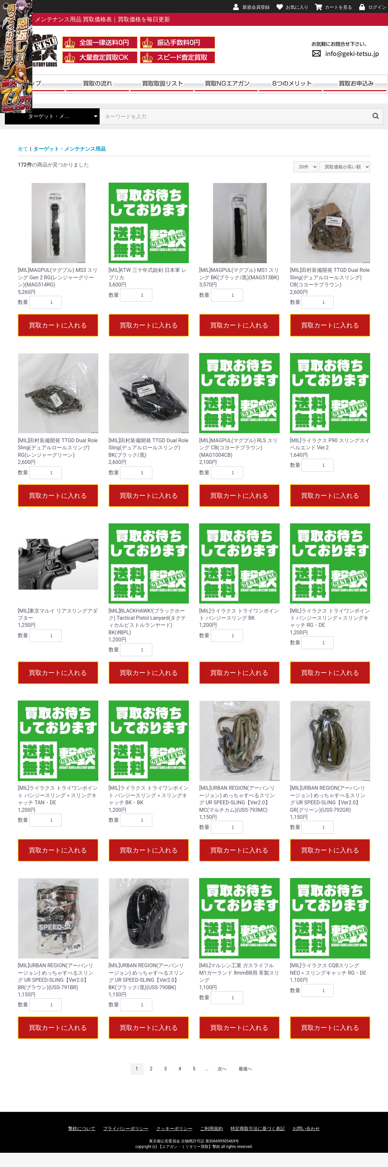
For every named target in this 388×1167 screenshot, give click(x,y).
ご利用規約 (211, 1128)
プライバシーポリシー (125, 1128)
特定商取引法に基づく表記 (258, 1128)
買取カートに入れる (58, 325)
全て (23, 149)
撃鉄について (81, 1128)
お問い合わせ (306, 1128)
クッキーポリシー (174, 1128)
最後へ (245, 1068)
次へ (222, 1068)
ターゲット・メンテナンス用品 (69, 149)
